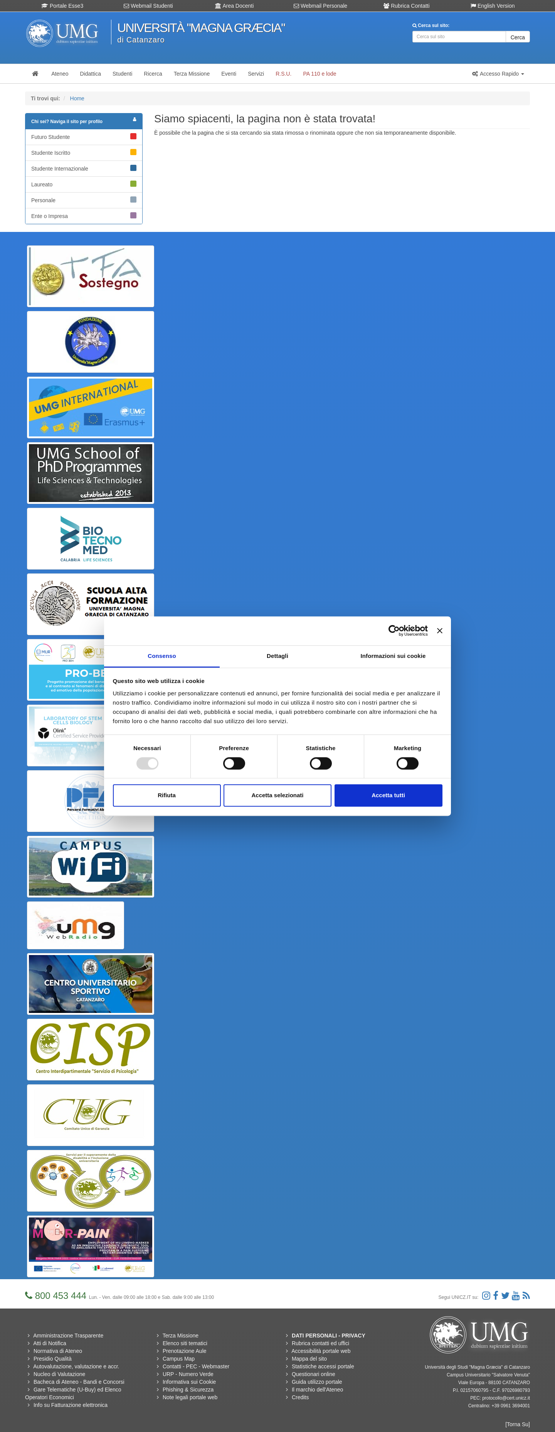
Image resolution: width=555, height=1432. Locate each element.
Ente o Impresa (83, 215)
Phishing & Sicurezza (188, 1389)
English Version (493, 6)
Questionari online (313, 1374)
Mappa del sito (309, 1359)
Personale (83, 199)
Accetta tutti (388, 795)
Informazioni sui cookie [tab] (393, 656)
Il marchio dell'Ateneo (317, 1389)
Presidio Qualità (53, 1359)
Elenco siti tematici (185, 1343)
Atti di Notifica (49, 1343)
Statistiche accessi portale (323, 1366)
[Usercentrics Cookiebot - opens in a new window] (394, 630)
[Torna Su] (517, 1424)
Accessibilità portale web (320, 1351)
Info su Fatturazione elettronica (71, 1405)
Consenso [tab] (162, 656)
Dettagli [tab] (277, 656)
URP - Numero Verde (188, 1374)
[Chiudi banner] (439, 630)
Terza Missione (180, 1335)
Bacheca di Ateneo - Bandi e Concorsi (79, 1382)
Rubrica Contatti (406, 6)
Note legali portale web (190, 1397)
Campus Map (179, 1359)
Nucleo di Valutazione (59, 1374)
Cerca (518, 37)
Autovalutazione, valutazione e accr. (76, 1366)
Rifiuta (167, 795)
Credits (300, 1397)
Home (77, 98)
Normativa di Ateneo (58, 1351)
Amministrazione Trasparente (68, 1335)
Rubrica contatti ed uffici (320, 1343)
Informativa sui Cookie (189, 1382)
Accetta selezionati (277, 795)
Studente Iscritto (83, 152)
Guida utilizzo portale (317, 1382)
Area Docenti (234, 6)
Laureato (83, 184)
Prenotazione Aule (185, 1351)
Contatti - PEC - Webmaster (196, 1366)
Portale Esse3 (62, 6)
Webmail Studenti (148, 6)
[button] (498, 73)
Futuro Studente (83, 136)
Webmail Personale (320, 6)
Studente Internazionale (83, 168)
